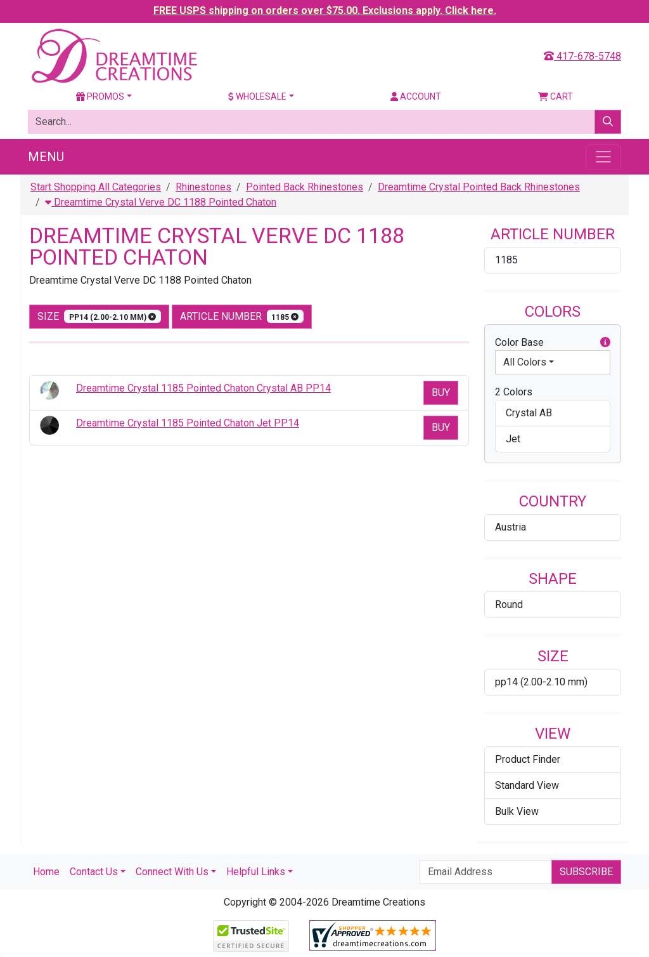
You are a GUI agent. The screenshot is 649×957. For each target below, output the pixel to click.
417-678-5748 (582, 56)
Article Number (242, 316)
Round (509, 604)
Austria (510, 527)
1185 (506, 260)
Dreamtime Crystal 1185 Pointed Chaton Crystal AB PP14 (203, 388)
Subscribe (586, 872)
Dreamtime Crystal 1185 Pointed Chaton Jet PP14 (187, 423)
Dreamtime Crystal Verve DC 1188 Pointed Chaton (160, 202)
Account (415, 96)
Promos (100, 96)
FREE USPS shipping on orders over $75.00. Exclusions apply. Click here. (324, 10)
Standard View (527, 785)
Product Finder (527, 759)
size (99, 316)
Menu (46, 156)
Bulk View (517, 811)
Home (46, 872)
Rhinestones (203, 187)
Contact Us (94, 872)
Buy (441, 392)
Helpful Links (255, 872)
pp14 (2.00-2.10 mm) (541, 682)
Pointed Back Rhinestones (304, 187)
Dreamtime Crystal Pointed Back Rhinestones (479, 187)
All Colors (524, 362)
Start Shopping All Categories (95, 187)
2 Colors (513, 392)
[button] (605, 342)
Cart (555, 96)
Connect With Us (172, 872)
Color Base (552, 342)
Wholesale (257, 96)
